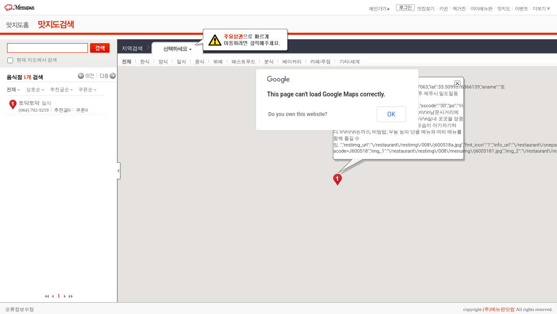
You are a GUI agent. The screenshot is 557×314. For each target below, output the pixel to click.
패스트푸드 (243, 61)
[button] (337, 180)
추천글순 (61, 89)
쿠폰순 (87, 89)
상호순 (35, 89)
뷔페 (218, 61)
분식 (269, 61)
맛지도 (503, 8)
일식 (181, 61)
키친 (443, 8)
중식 (200, 61)
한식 (145, 61)
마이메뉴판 (481, 8)
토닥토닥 (29, 103)
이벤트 (521, 8)
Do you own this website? (298, 114)
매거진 (459, 8)
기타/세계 (349, 61)
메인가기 (379, 8)
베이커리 (292, 61)
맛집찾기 (425, 8)
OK (391, 114)
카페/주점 (320, 61)
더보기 (541, 8)
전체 (13, 89)
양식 (163, 61)
